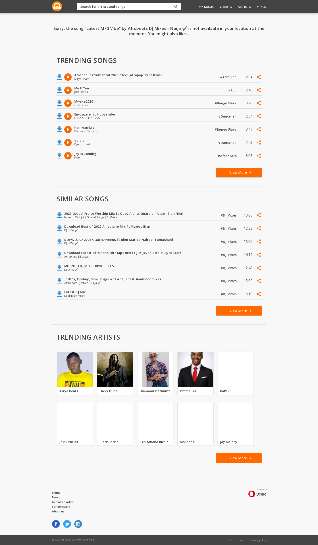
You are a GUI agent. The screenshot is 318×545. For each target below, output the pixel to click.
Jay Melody (228, 442)
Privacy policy (258, 540)
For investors (61, 507)
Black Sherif (109, 442)
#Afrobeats (227, 156)
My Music (206, 7)
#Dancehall (227, 116)
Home (56, 493)
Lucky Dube (108, 391)
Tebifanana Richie (154, 442)
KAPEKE (225, 391)
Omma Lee (188, 391)
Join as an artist (63, 502)
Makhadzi (187, 442)
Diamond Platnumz (155, 391)
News (56, 497)
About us (58, 511)
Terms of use (236, 540)
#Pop (232, 90)
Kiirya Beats (68, 391)
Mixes (261, 7)
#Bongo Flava (226, 103)
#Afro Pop (229, 77)
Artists (244, 7)
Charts (226, 7)
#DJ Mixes (229, 215)
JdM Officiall (68, 442)
